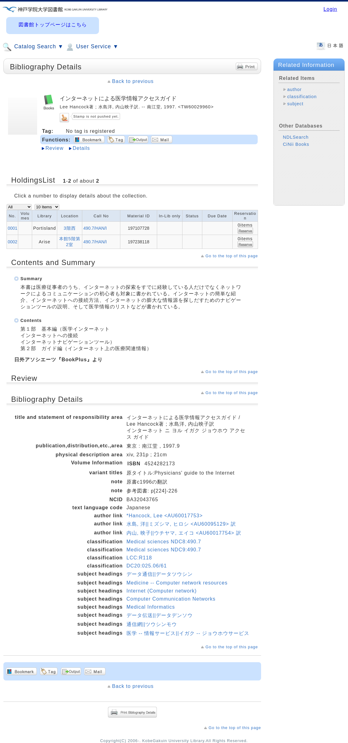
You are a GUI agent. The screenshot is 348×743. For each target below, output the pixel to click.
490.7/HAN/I (95, 228)
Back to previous (132, 81)
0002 (12, 241)
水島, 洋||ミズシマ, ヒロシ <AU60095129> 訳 (181, 524)
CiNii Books (296, 144)
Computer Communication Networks (171, 599)
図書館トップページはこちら (53, 24)
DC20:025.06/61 (147, 565)
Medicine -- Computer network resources (177, 582)
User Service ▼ (91, 47)
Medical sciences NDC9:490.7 (164, 549)
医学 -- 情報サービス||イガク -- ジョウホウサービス (188, 633)
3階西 (70, 228)
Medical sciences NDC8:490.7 (164, 541)
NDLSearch (295, 137)
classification (302, 96)
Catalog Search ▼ (32, 47)
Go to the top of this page (231, 256)
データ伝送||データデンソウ (160, 615)
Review (54, 148)
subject (295, 103)
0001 (12, 228)
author (294, 89)
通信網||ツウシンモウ (152, 624)
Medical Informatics (151, 607)
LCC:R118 (139, 557)
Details (81, 148)
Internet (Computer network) (162, 590)
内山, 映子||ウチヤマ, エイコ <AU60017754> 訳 (184, 533)
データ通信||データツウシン (160, 574)
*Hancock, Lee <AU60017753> (165, 515)
